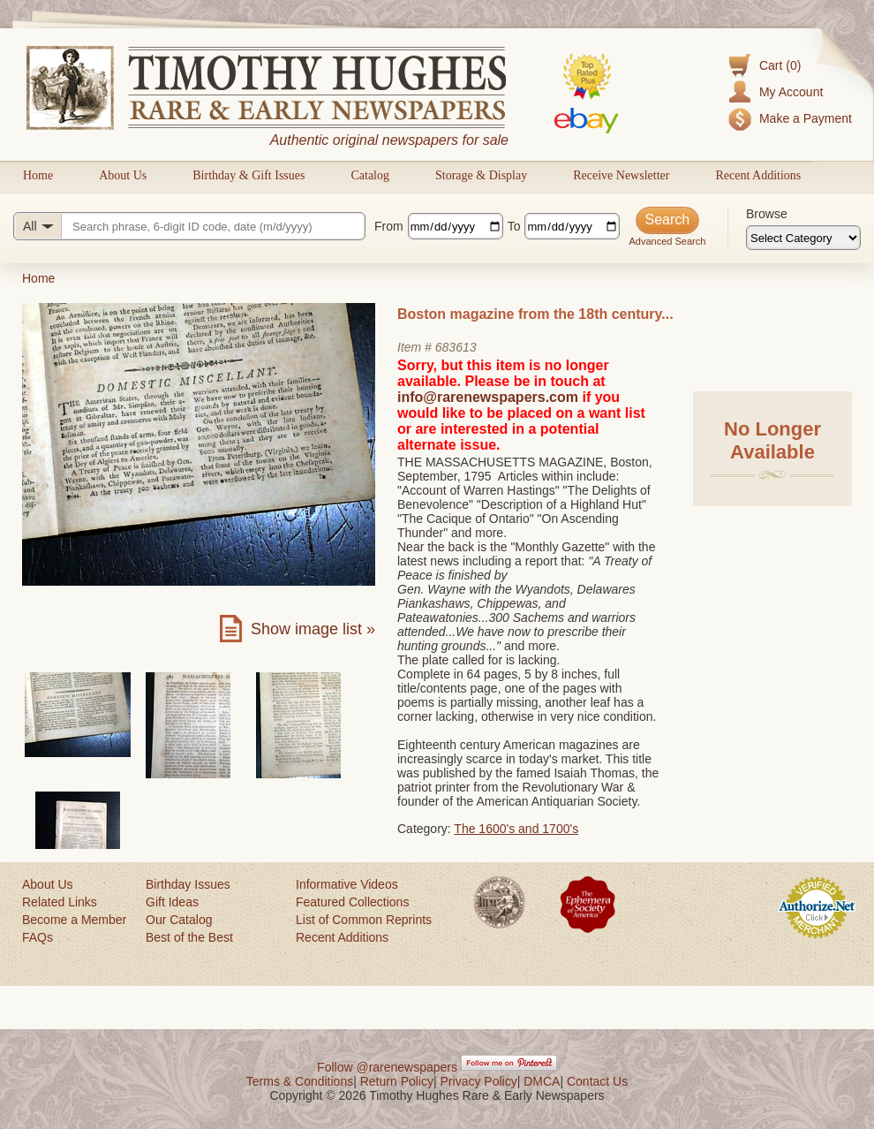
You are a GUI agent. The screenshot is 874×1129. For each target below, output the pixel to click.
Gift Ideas (172, 902)
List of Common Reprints (364, 920)
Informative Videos (347, 884)
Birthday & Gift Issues (248, 175)
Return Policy (396, 1081)
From (388, 226)
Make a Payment (805, 118)
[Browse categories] (803, 237)
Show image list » (313, 629)
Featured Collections (352, 902)
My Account (791, 92)
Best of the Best (189, 937)
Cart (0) (780, 65)
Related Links (59, 902)
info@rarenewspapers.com (487, 397)
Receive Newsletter (621, 175)
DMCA (542, 1081)
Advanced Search (667, 241)
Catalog (369, 175)
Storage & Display (481, 175)
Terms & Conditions (299, 1081)
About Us (123, 175)
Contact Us (597, 1081)
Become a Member (74, 920)
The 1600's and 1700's (516, 829)
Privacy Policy (479, 1081)
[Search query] (189, 226)
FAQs (37, 937)
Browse (766, 214)
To (514, 226)
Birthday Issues (188, 884)
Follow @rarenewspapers (387, 1067)
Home (38, 175)
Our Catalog (179, 920)
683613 (456, 347)
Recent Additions (758, 175)
